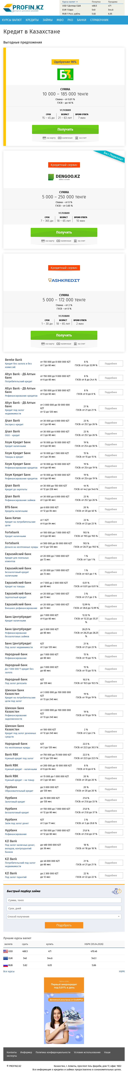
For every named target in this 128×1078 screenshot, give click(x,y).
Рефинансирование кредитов (21, 395)
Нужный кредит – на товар (19, 780)
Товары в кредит (14, 457)
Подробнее (111, 363)
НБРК (122, 971)
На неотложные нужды (17, 747)
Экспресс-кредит (14, 424)
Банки (81, 20)
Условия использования (87, 1052)
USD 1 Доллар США (71, 5)
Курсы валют (12, 20)
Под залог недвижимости (19, 647)
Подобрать (64, 925)
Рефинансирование (16, 658)
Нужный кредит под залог (19, 758)
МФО (60, 20)
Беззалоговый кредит (17, 812)
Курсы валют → (70, 1)
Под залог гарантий (15, 877)
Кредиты (32, 20)
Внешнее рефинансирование (21, 608)
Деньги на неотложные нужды (21, 547)
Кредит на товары (15, 586)
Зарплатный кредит (15, 597)
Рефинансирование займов (20, 500)
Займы (48, 20)
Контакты (12, 1052)
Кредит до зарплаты (16, 489)
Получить (65, 129)
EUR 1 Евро (67, 9)
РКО (70, 20)
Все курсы (8, 971)
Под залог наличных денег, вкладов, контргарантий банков (20, 848)
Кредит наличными (15, 446)
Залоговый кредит (15, 801)
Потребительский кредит (18, 381)
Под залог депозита (16, 683)
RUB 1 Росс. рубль (71, 13)
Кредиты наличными (16, 511)
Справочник (99, 20)
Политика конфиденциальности (53, 1052)
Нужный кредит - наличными (21, 769)
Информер (26, 1052)
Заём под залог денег (17, 823)
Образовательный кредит (19, 791)
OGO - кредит (12, 435)
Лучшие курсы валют (17, 938)
